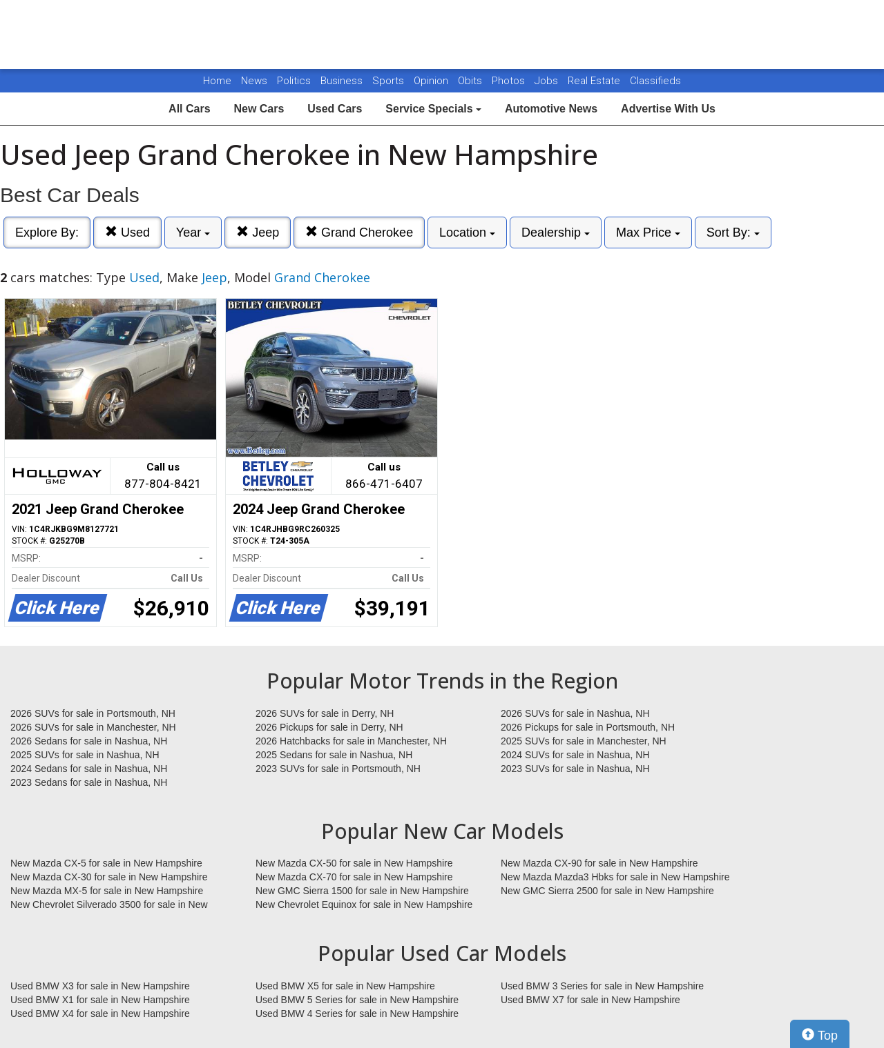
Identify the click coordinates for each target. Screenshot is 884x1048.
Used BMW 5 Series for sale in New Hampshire (357, 999)
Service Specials (433, 109)
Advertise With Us (668, 109)
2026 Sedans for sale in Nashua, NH (88, 741)
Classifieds (655, 81)
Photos (510, 81)
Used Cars (334, 109)
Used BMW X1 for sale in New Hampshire (100, 999)
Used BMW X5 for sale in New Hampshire (345, 985)
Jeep (257, 232)
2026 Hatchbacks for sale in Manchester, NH (351, 741)
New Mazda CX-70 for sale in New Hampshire (354, 876)
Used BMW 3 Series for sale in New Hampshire (602, 985)
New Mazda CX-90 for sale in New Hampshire (599, 863)
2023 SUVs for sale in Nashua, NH (575, 768)
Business (342, 81)
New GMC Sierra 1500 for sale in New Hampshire (362, 890)
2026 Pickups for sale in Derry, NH (329, 727)
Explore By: (47, 232)
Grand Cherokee (359, 232)
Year (193, 232)
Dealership (555, 232)
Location (467, 232)
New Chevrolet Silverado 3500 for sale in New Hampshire (109, 905)
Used (127, 232)
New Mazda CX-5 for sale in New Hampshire (106, 863)
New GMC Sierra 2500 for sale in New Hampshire (607, 890)
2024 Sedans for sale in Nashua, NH (88, 768)
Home (217, 81)
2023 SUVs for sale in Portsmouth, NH (338, 768)
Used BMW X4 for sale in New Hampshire (100, 1013)
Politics (294, 81)
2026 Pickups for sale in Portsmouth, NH (588, 727)
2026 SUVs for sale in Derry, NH (325, 713)
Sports (389, 81)
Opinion (432, 81)
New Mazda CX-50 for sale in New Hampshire (354, 863)
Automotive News (551, 109)
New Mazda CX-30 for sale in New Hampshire (109, 876)
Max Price (648, 232)
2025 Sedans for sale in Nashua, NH (334, 754)
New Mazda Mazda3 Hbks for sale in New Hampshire (615, 876)
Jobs (548, 81)
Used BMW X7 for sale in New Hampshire (590, 999)
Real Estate (595, 81)
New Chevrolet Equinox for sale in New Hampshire (364, 904)
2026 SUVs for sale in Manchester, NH (93, 727)
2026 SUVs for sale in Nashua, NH (575, 713)
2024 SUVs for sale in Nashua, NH (575, 754)
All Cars (189, 109)
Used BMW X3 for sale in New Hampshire (100, 985)
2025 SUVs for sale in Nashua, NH (85, 754)
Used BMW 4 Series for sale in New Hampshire (357, 1013)
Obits (471, 81)
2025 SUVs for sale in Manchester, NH (583, 741)
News (254, 81)
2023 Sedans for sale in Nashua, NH (88, 782)
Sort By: (733, 232)
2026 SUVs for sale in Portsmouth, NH (92, 713)
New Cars (258, 109)
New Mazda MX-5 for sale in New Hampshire (106, 890)
